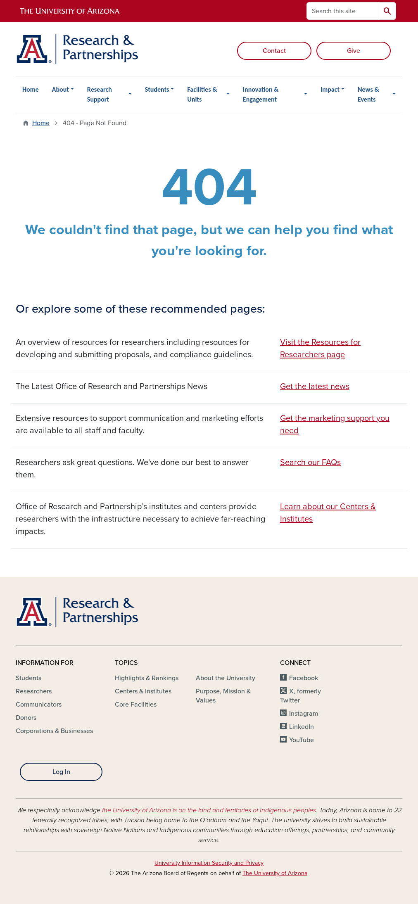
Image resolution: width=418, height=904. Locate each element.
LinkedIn (301, 727)
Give (353, 51)
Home (30, 89)
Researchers (34, 691)
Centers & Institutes (143, 691)
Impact (330, 89)
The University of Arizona (274, 873)
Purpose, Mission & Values (223, 696)
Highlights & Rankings (146, 678)
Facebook (303, 678)
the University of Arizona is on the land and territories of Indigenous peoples (209, 810)
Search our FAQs (310, 462)
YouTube (301, 740)
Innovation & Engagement (261, 94)
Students (157, 89)
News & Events (368, 94)
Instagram (303, 713)
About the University (225, 678)
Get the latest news (314, 386)
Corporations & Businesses (54, 731)
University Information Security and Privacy (209, 862)
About (60, 89)
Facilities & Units (202, 94)
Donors (26, 718)
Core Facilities (136, 704)
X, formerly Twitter (300, 696)
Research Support (99, 94)
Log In (61, 772)
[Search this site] (342, 11)
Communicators (39, 704)
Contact (274, 51)
